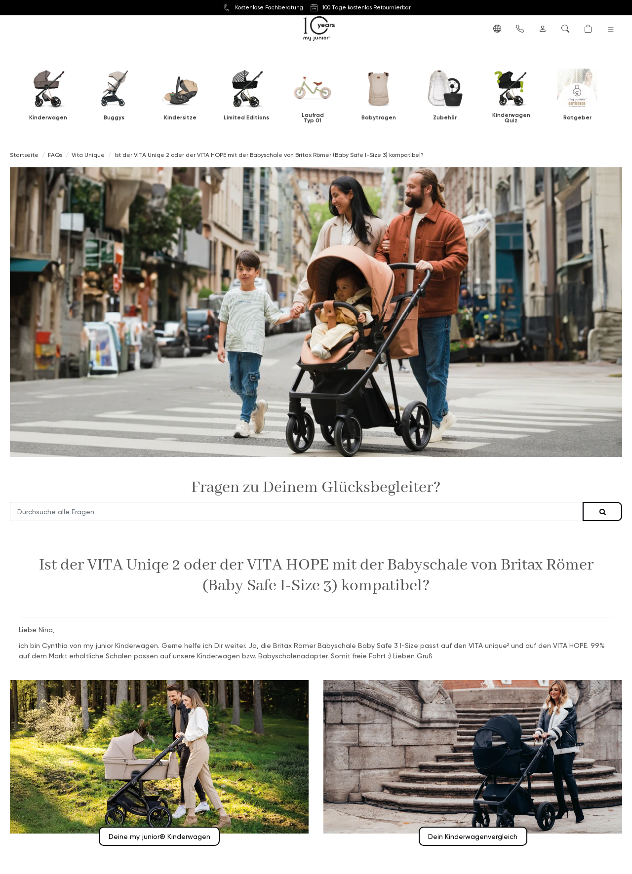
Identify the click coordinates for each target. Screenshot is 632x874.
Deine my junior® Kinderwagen (159, 836)
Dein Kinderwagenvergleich (472, 836)
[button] (497, 28)
